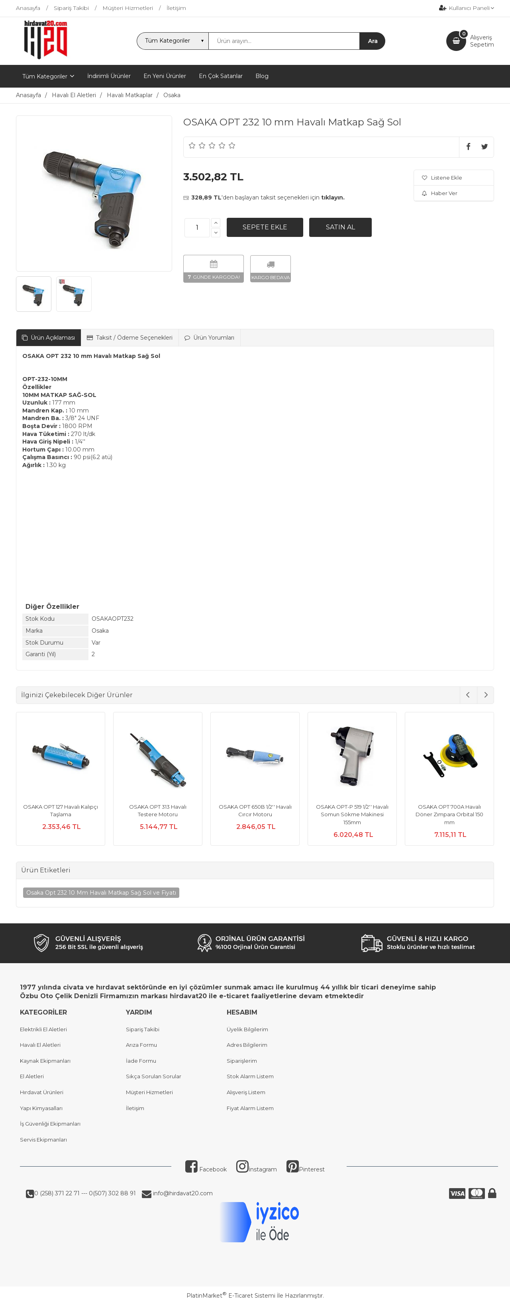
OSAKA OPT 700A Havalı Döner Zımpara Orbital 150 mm (449, 814)
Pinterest (305, 1169)
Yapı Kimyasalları (41, 1108)
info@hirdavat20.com (182, 1193)
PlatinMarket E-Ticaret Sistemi (230, 1295)
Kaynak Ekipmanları (45, 1061)
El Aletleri (32, 1076)
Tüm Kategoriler (44, 76)
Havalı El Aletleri (40, 1045)
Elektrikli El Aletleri (43, 1029)
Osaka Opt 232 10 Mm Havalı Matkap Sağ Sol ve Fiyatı (101, 892)
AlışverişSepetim (482, 41)
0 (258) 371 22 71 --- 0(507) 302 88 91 (85, 1193)
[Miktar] (197, 227)
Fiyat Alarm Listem (250, 1108)
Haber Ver (439, 193)
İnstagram (256, 1169)
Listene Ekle (442, 177)
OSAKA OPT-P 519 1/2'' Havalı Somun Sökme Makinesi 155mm (352, 814)
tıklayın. (333, 197)
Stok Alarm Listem (250, 1076)
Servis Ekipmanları (43, 1139)
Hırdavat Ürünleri (41, 1092)
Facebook (206, 1169)
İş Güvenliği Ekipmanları (50, 1123)
